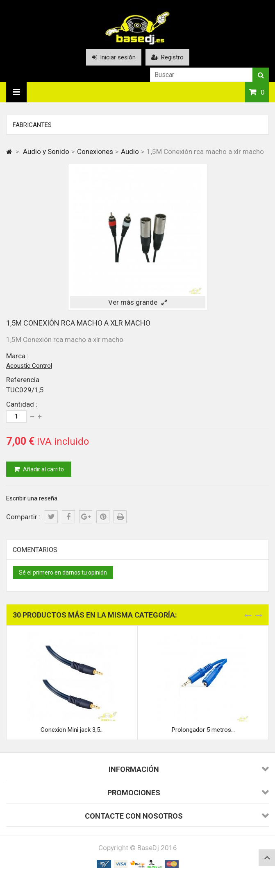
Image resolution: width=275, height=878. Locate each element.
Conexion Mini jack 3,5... (72, 729)
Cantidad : (21, 404)
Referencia (22, 380)
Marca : (17, 356)
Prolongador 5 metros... (203, 729)
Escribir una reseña (31, 498)
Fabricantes (32, 125)
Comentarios (35, 550)
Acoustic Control (29, 365)
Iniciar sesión (114, 57)
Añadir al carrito (43, 469)
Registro (167, 57)
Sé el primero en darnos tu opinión (63, 572)
